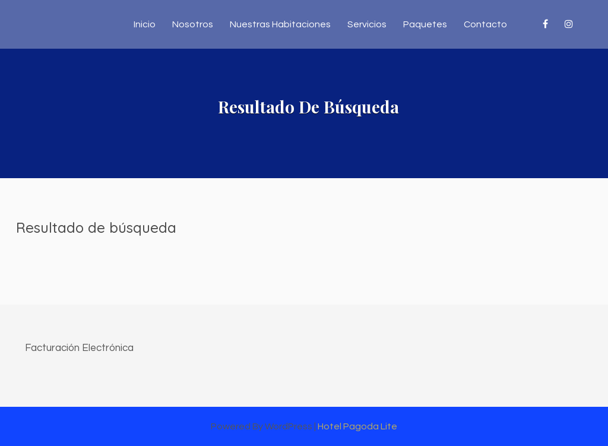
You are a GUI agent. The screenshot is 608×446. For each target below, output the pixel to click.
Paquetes (425, 24)
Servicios (367, 24)
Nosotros (192, 24)
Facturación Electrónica (79, 348)
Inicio (145, 24)
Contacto (485, 24)
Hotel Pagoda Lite (357, 426)
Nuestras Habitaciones (280, 24)
